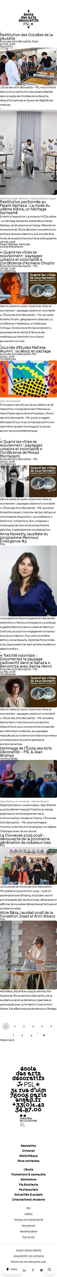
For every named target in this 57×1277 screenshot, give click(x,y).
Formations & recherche (28, 1174)
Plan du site (28, 1237)
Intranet (28, 1150)
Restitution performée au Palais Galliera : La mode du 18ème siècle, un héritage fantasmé (25, 207)
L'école (28, 1169)
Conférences (8, 271)
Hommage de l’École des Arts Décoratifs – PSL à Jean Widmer (26, 752)
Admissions (28, 1179)
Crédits (28, 1214)
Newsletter (28, 1145)
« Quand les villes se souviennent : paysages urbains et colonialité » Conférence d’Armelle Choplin (27, 258)
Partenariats (28, 1189)
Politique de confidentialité (28, 1220)
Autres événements (11, 247)
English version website (28, 1250)
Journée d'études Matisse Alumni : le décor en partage (25, 349)
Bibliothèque (28, 1156)
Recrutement (28, 1226)
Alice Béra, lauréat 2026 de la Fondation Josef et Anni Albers (27, 914)
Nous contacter (29, 1161)
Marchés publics (28, 1231)
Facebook (33, 1270)
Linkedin (24, 1270)
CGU (28, 1208)
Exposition (6, 46)
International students (28, 1199)
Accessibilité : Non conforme (28, 1256)
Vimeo (41, 1270)
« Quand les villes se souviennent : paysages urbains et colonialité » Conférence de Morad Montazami (21, 449)
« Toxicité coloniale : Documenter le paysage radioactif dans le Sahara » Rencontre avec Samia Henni (26, 661)
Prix (2, 544)
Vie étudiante (28, 1184)
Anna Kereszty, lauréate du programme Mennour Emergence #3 (24, 537)
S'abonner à (7, 1040)
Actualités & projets (28, 1194)
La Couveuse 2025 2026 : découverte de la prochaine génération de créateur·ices (25, 839)
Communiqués (9, 758)
